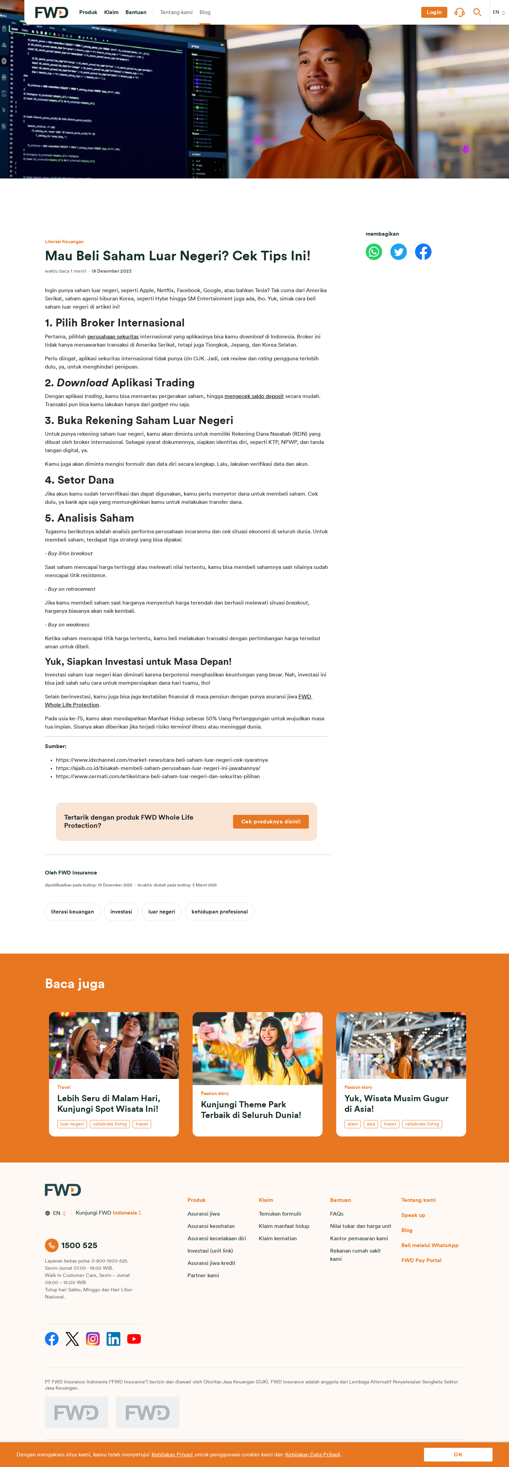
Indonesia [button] (125, 1213)
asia (371, 1124)
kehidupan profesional (220, 912)
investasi (121, 912)
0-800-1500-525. (110, 1261)
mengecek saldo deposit (254, 396)
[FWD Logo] (51, 12)
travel (142, 1124)
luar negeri (161, 912)
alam (353, 1124)
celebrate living (110, 1124)
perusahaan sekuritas (113, 336)
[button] (88, 12)
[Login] (434, 12)
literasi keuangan (72, 912)
